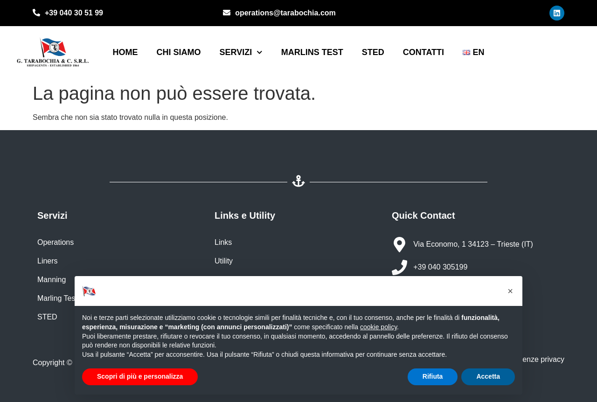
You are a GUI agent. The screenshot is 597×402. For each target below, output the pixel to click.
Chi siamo (178, 52)
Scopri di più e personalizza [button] (140, 376)
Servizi (240, 52)
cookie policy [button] (378, 327)
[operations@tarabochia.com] (226, 13)
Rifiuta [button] (433, 376)
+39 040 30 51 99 (74, 13)
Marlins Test (312, 52)
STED (373, 52)
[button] (510, 291)
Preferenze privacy (532, 359)
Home (125, 52)
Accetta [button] (488, 376)
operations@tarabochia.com (285, 13)
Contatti (423, 52)
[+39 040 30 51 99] (36, 13)
